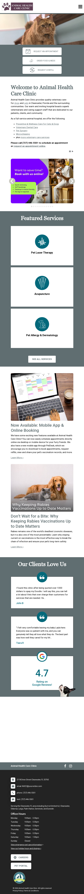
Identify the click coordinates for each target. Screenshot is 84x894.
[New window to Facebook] (65, 766)
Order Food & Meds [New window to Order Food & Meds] (42, 60)
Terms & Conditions (31, 891)
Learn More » (17, 457)
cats (26, 103)
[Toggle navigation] (80, 6)
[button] (70, 151)
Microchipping (23, 134)
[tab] (31, 206)
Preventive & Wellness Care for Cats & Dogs (37, 124)
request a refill (42, 70)
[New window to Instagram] (70, 766)
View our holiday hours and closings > (26, 848)
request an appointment (42, 51)
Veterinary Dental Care (27, 127)
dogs (16, 103)
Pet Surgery (21, 130)
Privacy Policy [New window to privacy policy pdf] (18, 891)
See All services (42, 359)
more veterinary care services (35, 137)
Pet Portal (21, 865)
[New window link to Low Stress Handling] (20, 877)
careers (21, 857)
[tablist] (42, 206)
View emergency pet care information (26, 845)
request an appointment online (29, 146)
